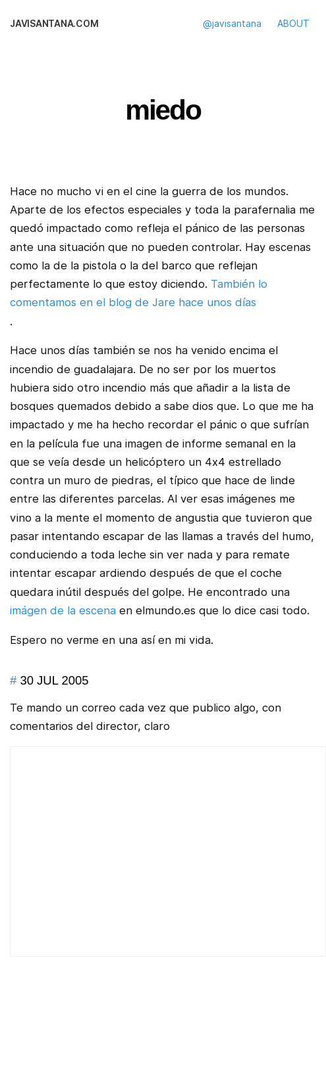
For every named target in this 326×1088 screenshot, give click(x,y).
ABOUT (293, 23)
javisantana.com (54, 23)
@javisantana (232, 23)
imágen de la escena (63, 610)
